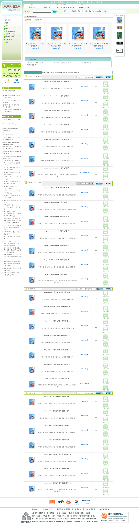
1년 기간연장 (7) (31, 65)
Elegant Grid (33, 16)
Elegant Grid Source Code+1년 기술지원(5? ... (57, 139)
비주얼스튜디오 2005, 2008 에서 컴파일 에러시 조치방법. (12, 207)
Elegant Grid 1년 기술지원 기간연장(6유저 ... (57, 468)
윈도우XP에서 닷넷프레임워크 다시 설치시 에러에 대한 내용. (12, 227)
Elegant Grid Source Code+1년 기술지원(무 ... (57, 168)
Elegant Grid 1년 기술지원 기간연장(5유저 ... (57, 454)
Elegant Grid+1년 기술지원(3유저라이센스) (57, 321)
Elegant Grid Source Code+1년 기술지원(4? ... (57, 124)
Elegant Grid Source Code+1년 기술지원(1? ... (57, 81)
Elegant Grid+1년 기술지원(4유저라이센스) (57, 335)
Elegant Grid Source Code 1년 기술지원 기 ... (57, 187)
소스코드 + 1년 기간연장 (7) (62, 62)
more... (19, 88)
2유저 (52, 72)
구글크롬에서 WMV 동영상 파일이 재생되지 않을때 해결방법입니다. (12, 263)
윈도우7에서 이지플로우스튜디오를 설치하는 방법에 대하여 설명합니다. (12, 243)
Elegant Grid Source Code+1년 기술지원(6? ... (57, 153)
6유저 (69, 72)
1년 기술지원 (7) (86, 62)
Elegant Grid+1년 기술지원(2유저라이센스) (57, 306)
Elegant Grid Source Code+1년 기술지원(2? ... (57, 96)
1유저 (48, 72)
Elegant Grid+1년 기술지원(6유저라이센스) (57, 364)
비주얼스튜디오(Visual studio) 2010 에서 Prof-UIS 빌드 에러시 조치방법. (12, 214)
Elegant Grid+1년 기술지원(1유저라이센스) (57, 292)
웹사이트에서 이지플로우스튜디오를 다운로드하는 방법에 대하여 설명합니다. (12, 250)
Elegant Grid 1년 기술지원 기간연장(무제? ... (57, 483)
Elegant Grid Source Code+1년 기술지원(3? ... (57, 110)
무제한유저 (75, 72)
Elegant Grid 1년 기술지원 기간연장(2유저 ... (57, 411)
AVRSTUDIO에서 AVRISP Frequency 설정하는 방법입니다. (12, 163)
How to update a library (9, 123)
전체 (43, 72)
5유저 (65, 72)
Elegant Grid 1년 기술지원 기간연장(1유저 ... (57, 396)
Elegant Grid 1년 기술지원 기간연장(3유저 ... (57, 425)
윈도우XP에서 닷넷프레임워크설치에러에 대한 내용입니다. (12, 256)
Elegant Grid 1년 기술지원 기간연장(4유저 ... (57, 439)
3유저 (56, 72)
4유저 (61, 72)
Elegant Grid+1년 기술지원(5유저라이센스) (57, 349)
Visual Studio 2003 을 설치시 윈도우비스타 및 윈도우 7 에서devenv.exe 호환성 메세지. (12, 220)
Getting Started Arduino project (11, 119)
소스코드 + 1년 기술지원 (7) (35, 62)
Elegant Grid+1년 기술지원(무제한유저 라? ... (57, 378)
